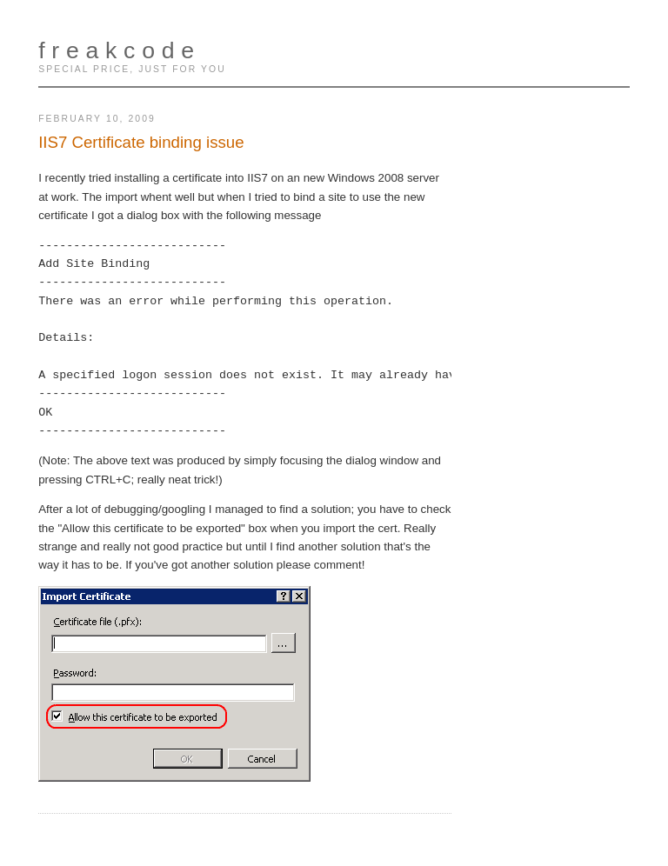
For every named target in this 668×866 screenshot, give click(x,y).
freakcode (119, 50)
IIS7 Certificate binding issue (141, 142)
